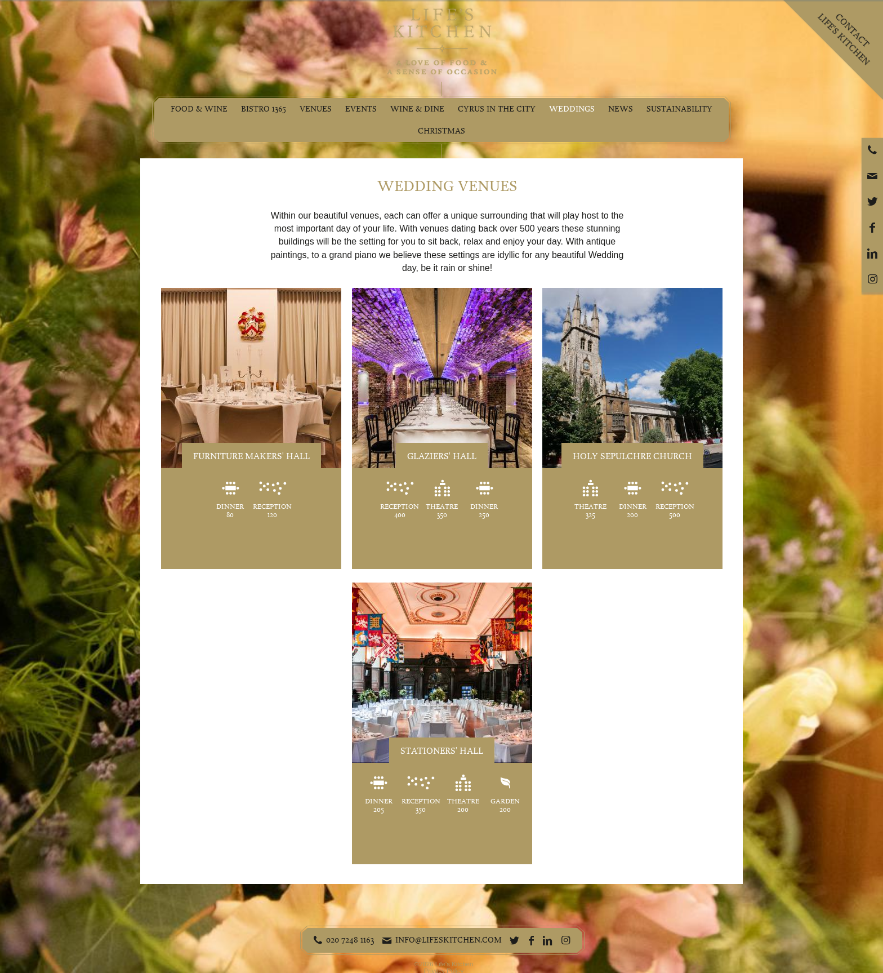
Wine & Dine (417, 109)
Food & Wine (199, 109)
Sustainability (679, 109)
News (620, 109)
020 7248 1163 (350, 940)
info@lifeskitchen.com (448, 940)
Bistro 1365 (263, 109)
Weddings (572, 109)
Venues (316, 109)
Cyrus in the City (497, 109)
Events (361, 109)
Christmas (441, 131)
